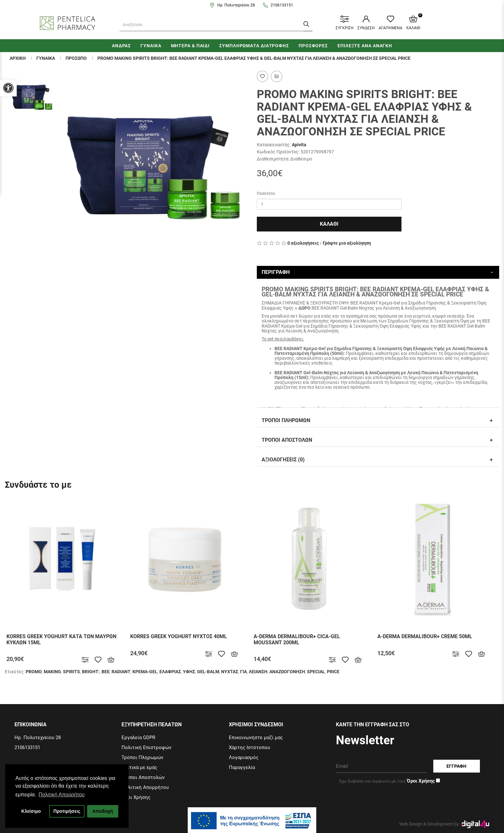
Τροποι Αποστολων (287, 440)
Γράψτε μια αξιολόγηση (347, 243)
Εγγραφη (456, 766)
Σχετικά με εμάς (139, 767)
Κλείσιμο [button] (31, 811)
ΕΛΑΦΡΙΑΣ (170, 671)
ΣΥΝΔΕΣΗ (366, 22)
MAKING (52, 671)
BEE (106, 671)
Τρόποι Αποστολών (143, 777)
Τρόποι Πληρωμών (142, 757)
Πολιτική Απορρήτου (145, 787)
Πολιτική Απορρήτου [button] (62, 794)
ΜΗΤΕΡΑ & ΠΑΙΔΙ (190, 45)
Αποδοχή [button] (102, 811)
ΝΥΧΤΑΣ (229, 671)
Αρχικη (18, 58)
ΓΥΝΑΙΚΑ (150, 45)
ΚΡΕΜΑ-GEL (145, 671)
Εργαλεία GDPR (138, 737)
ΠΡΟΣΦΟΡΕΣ (313, 45)
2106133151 (282, 5)
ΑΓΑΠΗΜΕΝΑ (390, 22)
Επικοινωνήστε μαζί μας (256, 737)
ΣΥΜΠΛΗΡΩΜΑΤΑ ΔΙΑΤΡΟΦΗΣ (254, 45)
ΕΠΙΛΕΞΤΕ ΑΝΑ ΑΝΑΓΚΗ (365, 45)
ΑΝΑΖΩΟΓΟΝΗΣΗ (287, 671)
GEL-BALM (208, 671)
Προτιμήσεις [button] (66, 811)
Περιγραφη (276, 272)
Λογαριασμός (243, 757)
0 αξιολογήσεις (303, 243)
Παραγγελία (242, 767)
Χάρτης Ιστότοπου (249, 747)
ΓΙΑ (243, 671)
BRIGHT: (91, 671)
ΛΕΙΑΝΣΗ (258, 671)
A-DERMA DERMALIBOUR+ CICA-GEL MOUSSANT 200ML (297, 639)
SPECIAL (316, 671)
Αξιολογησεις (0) (283, 460)
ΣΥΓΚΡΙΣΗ (345, 22)
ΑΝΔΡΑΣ (121, 45)
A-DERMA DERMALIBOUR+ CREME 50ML (424, 636)
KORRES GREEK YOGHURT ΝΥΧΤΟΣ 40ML (178, 636)
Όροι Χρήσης (136, 797)
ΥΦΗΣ (189, 671)
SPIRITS (71, 671)
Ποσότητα (266, 193)
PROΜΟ (34, 671)
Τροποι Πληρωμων (286, 420)
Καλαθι (329, 224)
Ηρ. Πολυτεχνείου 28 (236, 5)
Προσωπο (76, 58)
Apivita (299, 144)
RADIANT (121, 671)
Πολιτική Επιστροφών (146, 747)
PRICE (333, 671)
